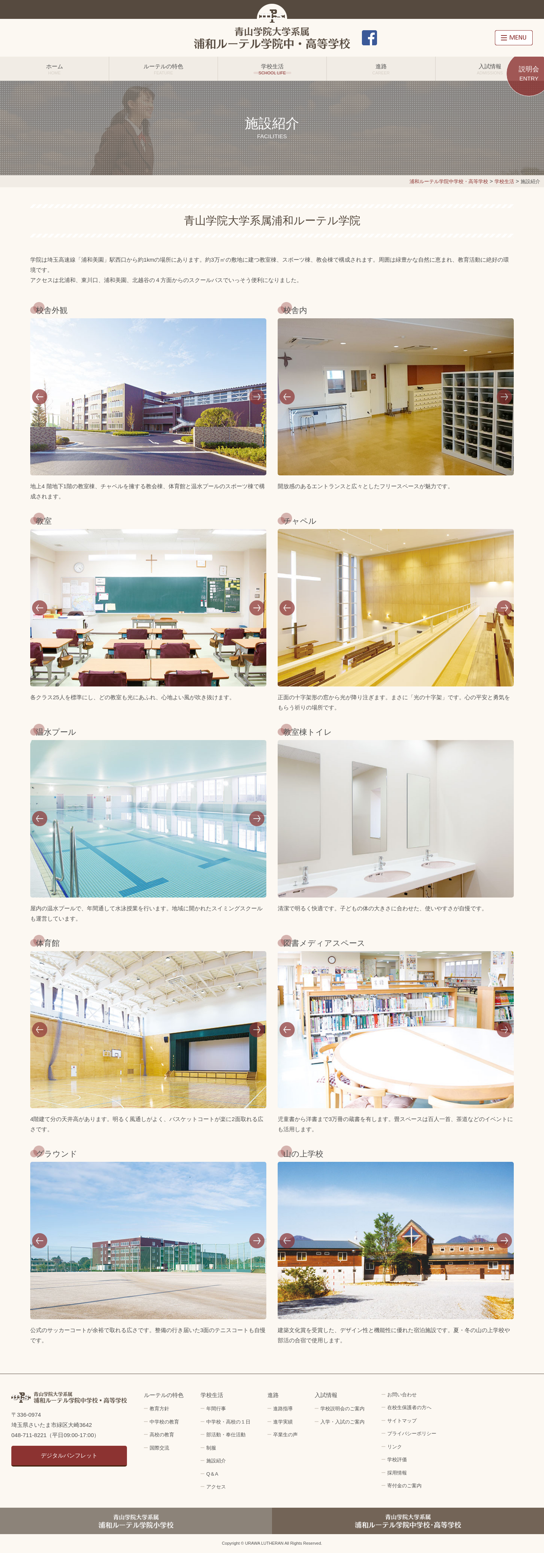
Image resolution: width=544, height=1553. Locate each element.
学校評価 (397, 1459)
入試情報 (489, 69)
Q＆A (212, 1474)
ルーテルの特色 (163, 69)
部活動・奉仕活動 (226, 1434)
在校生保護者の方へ (409, 1407)
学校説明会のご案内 (342, 1408)
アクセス (436, 37)
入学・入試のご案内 (342, 1422)
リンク (394, 1447)
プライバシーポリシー (411, 1433)
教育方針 (159, 1408)
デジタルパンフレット (69, 1455)
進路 (381, 69)
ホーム (54, 69)
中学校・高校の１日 (228, 1422)
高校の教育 (162, 1434)
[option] (148, 397)
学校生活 (272, 69)
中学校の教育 (164, 1422)
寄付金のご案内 (404, 1485)
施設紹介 (216, 1461)
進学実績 (283, 1422)
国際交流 (159, 1448)
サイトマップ (402, 1420)
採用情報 (475, 37)
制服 (211, 1448)
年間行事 (216, 1408)
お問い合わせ (397, 37)
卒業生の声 (285, 1434)
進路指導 (283, 1408)
